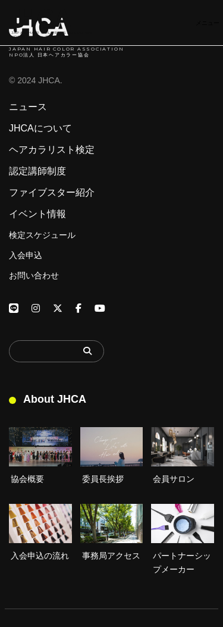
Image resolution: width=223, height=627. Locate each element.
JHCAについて (40, 128)
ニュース (28, 107)
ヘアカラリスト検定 (52, 150)
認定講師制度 (37, 171)
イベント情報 (37, 214)
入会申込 (25, 255)
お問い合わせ (34, 275)
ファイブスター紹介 (52, 192)
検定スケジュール (42, 235)
